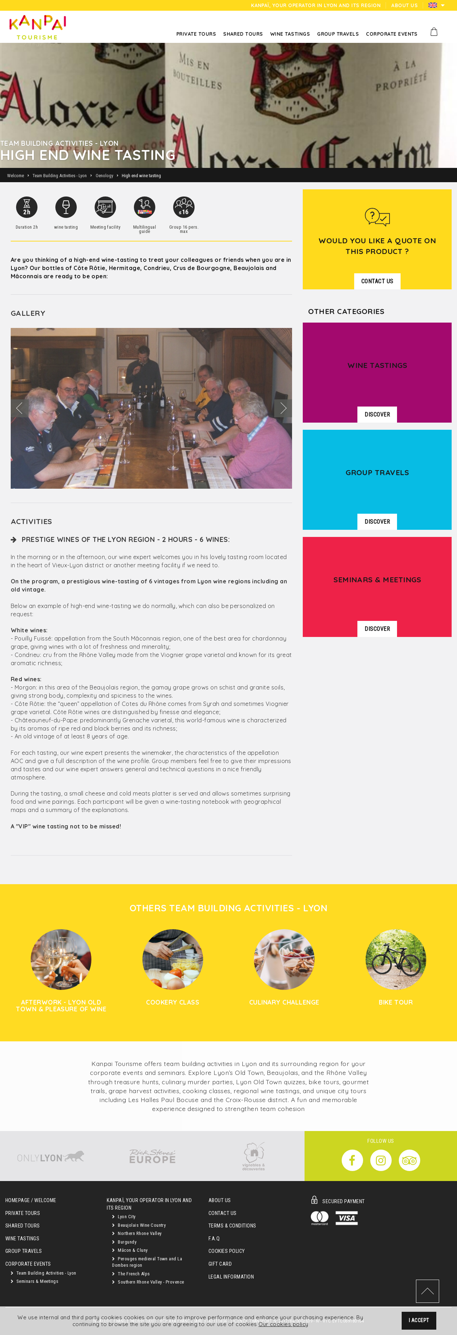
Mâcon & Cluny (129, 1250)
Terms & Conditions (232, 1226)
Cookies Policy (227, 1251)
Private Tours (22, 1213)
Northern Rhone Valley (136, 1233)
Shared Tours (22, 1226)
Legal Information (231, 1277)
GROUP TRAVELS (23, 1251)
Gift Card (220, 1264)
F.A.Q (214, 1239)
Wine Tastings (22, 1239)
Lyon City (123, 1216)
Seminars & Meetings (34, 1281)
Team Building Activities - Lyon (43, 1273)
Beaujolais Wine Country (139, 1225)
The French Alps (131, 1273)
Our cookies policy (283, 1324)
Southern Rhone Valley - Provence (148, 1282)
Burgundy (124, 1242)
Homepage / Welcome (30, 1200)
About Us (220, 1200)
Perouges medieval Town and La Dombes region (147, 1262)
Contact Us (223, 1213)
